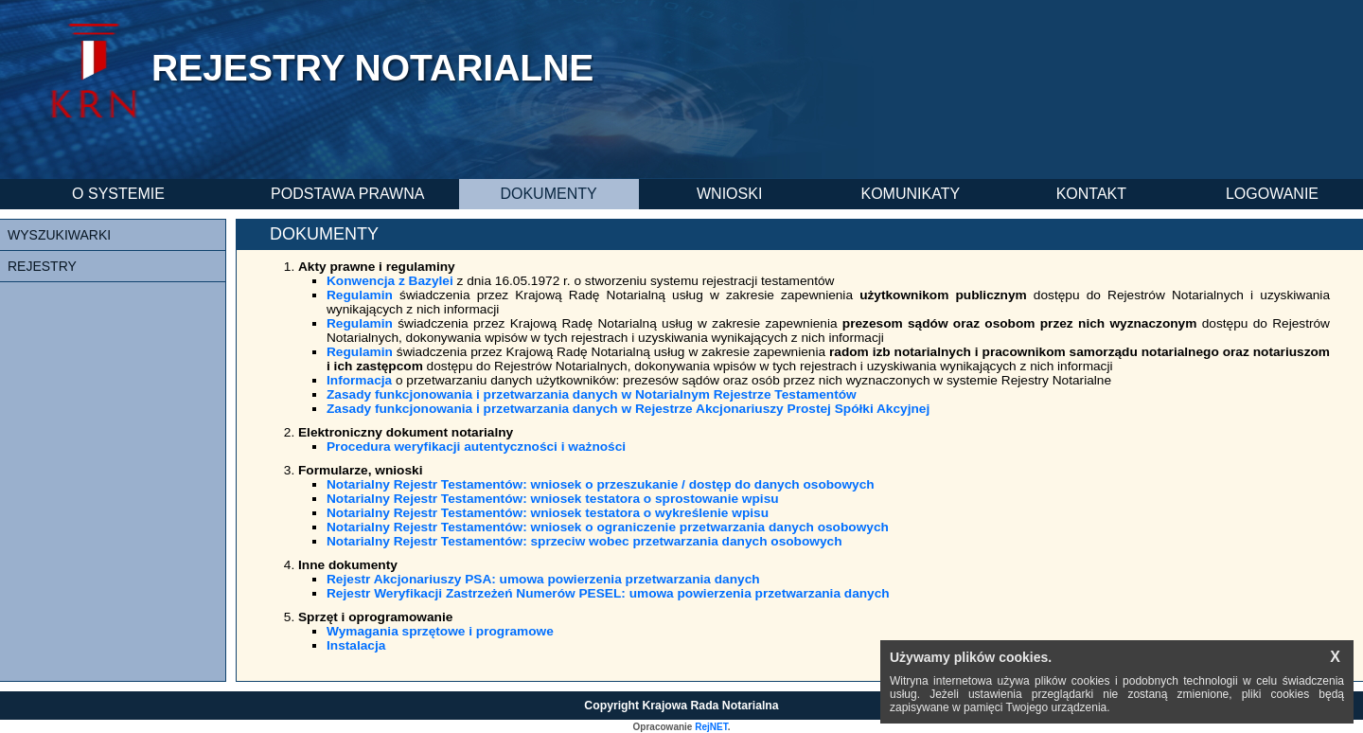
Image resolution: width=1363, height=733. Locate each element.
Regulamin (360, 295)
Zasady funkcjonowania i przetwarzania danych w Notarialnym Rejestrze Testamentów (592, 394)
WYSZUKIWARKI (59, 234)
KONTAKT (1091, 194)
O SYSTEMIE (118, 194)
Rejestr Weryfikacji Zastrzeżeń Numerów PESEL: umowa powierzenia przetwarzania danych (608, 593)
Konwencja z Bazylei (390, 281)
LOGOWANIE (1272, 194)
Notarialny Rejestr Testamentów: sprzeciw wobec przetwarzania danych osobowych (584, 541)
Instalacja (356, 645)
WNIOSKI (729, 194)
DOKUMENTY (548, 194)
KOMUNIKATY (910, 194)
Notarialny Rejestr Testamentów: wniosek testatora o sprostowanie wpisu (553, 499)
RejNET (711, 727)
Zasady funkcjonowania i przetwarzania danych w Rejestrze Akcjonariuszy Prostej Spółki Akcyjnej (628, 409)
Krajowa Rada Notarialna (711, 705)
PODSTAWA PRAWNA (347, 194)
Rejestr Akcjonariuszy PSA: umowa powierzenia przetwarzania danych (543, 579)
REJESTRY (42, 266)
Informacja (359, 380)
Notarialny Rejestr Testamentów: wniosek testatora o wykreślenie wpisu (548, 513)
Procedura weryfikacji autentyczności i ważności (476, 446)
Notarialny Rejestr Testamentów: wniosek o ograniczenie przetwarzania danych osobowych (608, 527)
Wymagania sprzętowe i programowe (440, 631)
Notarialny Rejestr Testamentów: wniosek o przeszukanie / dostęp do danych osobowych (601, 484)
